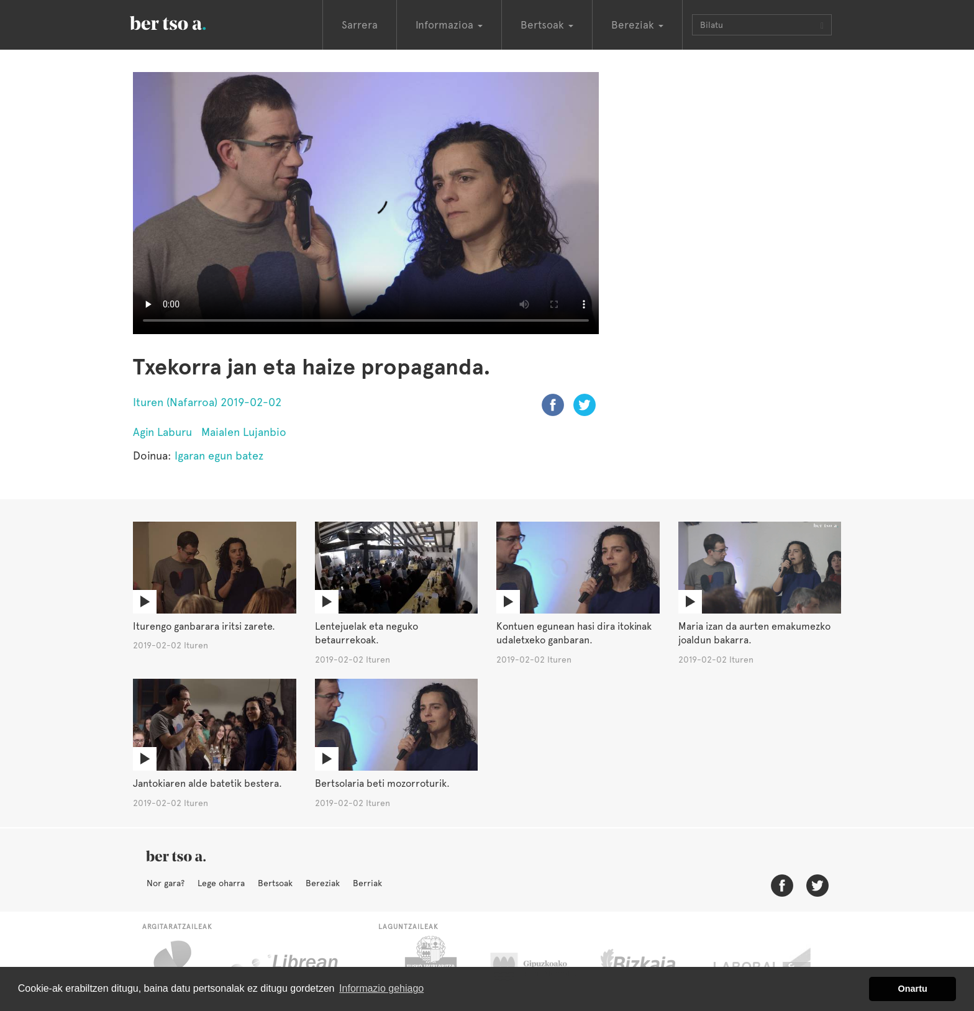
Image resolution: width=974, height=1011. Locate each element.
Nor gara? (165, 883)
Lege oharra (221, 883)
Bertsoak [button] (547, 25)
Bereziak (323, 883)
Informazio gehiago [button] (381, 988)
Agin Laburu (162, 431)
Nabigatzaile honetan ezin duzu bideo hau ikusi (366, 203)
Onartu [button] (912, 989)
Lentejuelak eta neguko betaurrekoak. (366, 633)
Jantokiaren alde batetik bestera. (207, 783)
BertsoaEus (186, 21)
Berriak (367, 883)
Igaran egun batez (219, 455)
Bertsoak (275, 883)
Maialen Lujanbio (243, 431)
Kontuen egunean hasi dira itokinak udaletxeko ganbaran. (574, 633)
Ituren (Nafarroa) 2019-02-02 (207, 402)
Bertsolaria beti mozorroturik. (382, 783)
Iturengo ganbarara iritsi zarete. (204, 626)
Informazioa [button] (449, 25)
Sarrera (360, 25)
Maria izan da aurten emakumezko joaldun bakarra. (754, 633)
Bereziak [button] (637, 25)
